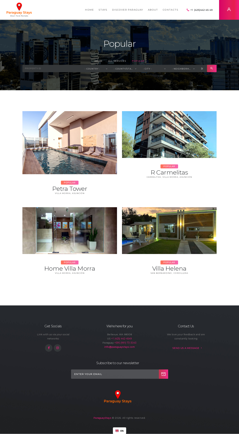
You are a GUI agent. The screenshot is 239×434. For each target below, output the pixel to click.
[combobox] (119, 430)
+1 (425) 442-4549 (121, 338)
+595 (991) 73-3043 (125, 342)
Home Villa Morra (69, 268)
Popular (70, 182)
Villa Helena (169, 268)
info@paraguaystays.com (119, 346)
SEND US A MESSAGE (185, 348)
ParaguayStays (102, 417)
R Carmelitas (169, 172)
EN (119, 430)
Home (99, 61)
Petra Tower (69, 188)
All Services (117, 61)
